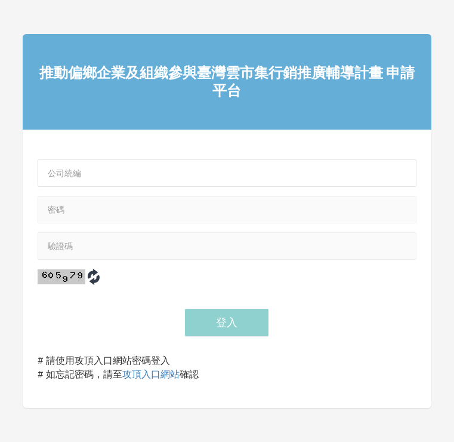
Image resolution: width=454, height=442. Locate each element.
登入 (226, 322)
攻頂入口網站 (151, 374)
